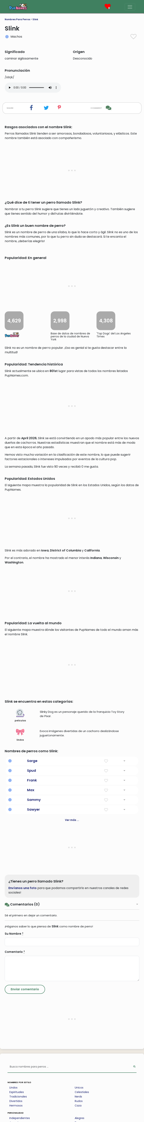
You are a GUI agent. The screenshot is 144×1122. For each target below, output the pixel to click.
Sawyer (33, 1017)
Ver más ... (72, 1028)
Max (30, 997)
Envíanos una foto (22, 1096)
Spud (31, 978)
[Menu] (130, 7)
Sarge (32, 968)
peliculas (20, 923)
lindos (20, 942)
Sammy (34, 1007)
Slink (35, 19)
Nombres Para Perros (17, 19)
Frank (32, 988)
